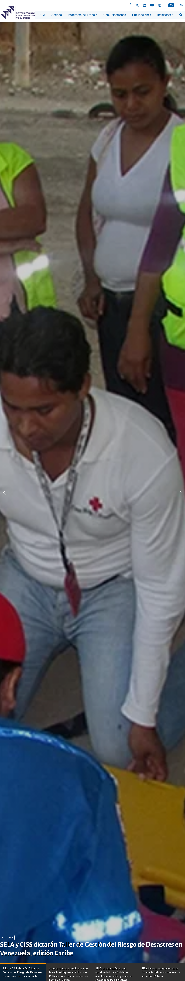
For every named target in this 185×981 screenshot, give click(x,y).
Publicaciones (141, 15)
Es (171, 5)
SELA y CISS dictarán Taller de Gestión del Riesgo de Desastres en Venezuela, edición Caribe (91, 949)
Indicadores (165, 15)
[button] (180, 493)
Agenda (56, 15)
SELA (41, 15)
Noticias (7, 937)
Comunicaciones (114, 15)
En (181, 5)
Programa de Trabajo (82, 15)
